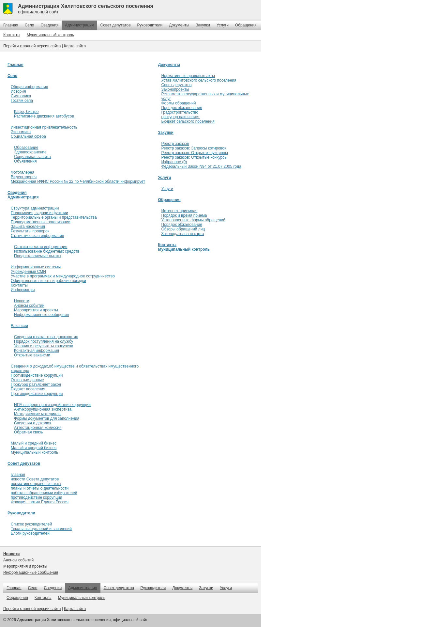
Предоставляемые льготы (37, 256)
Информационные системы (36, 267)
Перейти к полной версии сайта (32, 46)
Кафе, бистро (26, 111)
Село (29, 25)
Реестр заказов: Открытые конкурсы (194, 157)
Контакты (11, 35)
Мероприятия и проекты (36, 310)
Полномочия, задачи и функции (39, 213)
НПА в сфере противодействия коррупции (52, 404)
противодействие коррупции (36, 497)
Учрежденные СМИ (28, 271)
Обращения (246, 25)
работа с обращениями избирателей (44, 493)
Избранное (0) (174, 162)
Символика (21, 96)
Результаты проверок (30, 231)
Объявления (25, 161)
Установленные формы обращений (193, 220)
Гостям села (22, 100)
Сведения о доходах (32, 423)
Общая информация (29, 87)
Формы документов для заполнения (46, 418)
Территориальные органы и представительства (54, 217)
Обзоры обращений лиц (183, 229)
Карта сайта (75, 46)
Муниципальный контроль (50, 35)
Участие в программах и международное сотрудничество (63, 276)
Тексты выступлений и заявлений (41, 528)
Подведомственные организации (40, 222)
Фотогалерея (22, 172)
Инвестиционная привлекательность (44, 127)
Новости (21, 301)
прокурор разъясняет (180, 117)
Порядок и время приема (184, 215)
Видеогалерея (24, 177)
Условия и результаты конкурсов (43, 346)
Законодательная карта (182, 233)
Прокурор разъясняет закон (36, 384)
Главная (10, 25)
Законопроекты (175, 89)
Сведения (49, 25)
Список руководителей (31, 524)
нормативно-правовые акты (36, 483)
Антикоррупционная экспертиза (42, 409)
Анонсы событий (29, 305)
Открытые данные (27, 380)
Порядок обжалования (181, 107)
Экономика (21, 132)
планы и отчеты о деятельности (39, 488)
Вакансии (19, 325)
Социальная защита (32, 156)
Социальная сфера (28, 136)
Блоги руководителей (30, 533)
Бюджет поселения (28, 389)
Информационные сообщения (41, 314)
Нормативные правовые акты (188, 75)
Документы (179, 25)
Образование (26, 147)
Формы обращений (178, 103)
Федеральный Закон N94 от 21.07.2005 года (201, 166)
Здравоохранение (30, 152)
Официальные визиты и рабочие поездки (48, 280)
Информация (23, 290)
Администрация (79, 25)
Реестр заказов (175, 143)
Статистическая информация (37, 235)
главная (18, 474)
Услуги (223, 25)
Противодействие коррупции (37, 375)
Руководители (150, 25)
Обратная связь (28, 432)
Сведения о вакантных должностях (46, 337)
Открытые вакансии (32, 355)
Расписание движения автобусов (44, 116)
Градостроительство (179, 112)
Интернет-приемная (179, 211)
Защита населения (28, 226)
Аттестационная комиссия (38, 427)
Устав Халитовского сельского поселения (198, 80)
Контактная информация (36, 350)
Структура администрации (35, 208)
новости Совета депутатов (35, 479)
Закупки (203, 25)
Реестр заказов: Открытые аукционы (194, 152)
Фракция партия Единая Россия (39, 502)
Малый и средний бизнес (33, 443)
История (18, 91)
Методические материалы (37, 414)
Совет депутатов (115, 25)
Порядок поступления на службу (43, 341)
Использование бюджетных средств (46, 251)
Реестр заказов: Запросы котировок (193, 148)
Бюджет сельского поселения (187, 121)
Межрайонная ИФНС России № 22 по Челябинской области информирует (78, 181)
